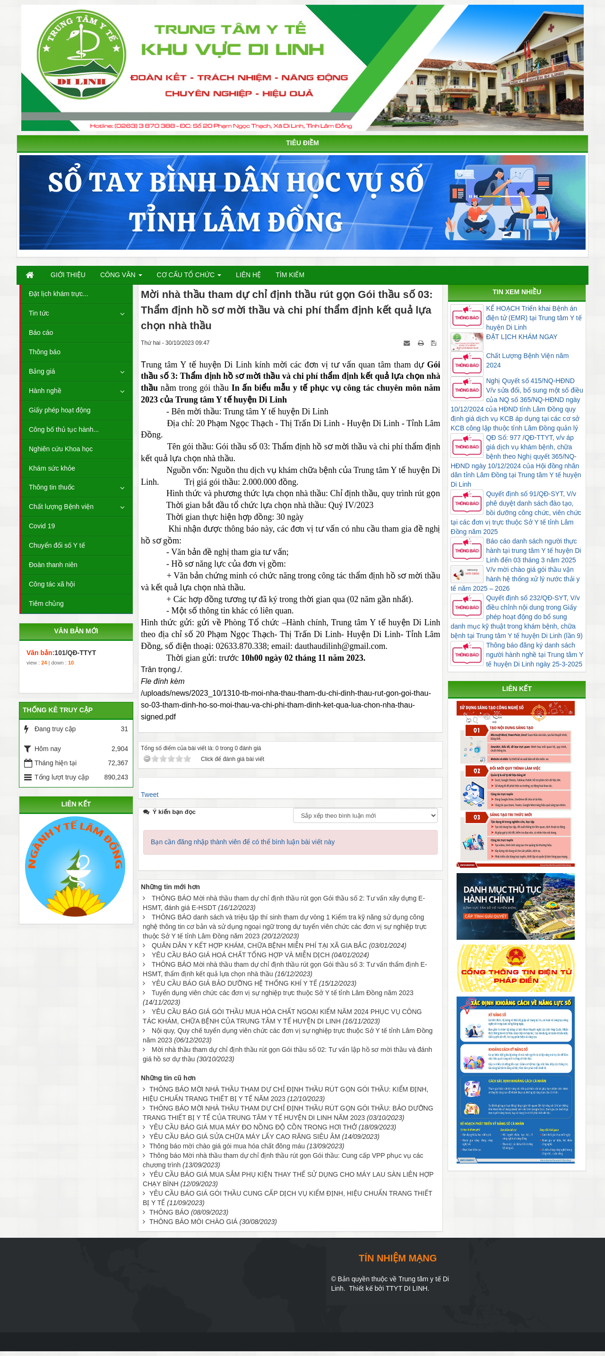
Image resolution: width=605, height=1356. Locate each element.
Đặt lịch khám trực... (58, 293)
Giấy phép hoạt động (60, 410)
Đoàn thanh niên (53, 565)
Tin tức (39, 313)
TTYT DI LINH (406, 1288)
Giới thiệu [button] (68, 275)
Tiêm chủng (46, 603)
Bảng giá (42, 371)
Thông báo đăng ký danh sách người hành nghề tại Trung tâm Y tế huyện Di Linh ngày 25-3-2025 (534, 654)
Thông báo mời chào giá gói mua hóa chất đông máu (227, 1146)
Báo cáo (41, 332)
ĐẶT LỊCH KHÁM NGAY (521, 337)
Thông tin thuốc (52, 487)
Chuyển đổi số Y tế (57, 545)
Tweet (149, 794)
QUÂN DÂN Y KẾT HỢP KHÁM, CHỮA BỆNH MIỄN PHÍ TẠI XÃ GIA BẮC (259, 945)
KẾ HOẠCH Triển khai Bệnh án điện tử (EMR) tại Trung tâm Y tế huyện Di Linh (533, 318)
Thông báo (44, 352)
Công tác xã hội (52, 584)
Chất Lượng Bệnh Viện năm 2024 (527, 360)
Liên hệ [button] (248, 275)
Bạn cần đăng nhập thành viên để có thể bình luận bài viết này (243, 842)
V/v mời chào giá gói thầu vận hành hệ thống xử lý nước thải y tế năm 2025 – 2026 (514, 579)
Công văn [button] (121, 277)
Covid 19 (42, 526)
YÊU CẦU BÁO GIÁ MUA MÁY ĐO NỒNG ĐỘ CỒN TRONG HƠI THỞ (253, 1127)
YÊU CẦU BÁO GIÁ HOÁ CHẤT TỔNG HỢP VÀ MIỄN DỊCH (241, 955)
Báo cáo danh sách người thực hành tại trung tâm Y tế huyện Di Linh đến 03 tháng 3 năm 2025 (533, 550)
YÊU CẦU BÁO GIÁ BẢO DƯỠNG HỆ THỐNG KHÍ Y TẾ (234, 983)
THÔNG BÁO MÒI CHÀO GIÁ (193, 1221)
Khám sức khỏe (52, 468)
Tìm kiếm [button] (290, 275)
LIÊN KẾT (76, 804)
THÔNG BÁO (169, 1212)
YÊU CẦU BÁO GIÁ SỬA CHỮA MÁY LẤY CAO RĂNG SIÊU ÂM (244, 1136)
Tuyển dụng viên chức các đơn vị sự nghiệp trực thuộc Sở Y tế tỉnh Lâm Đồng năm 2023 (283, 993)
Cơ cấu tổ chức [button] (189, 277)
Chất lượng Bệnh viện (61, 506)
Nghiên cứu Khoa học (61, 449)
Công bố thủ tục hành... (64, 429)
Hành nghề (45, 390)
